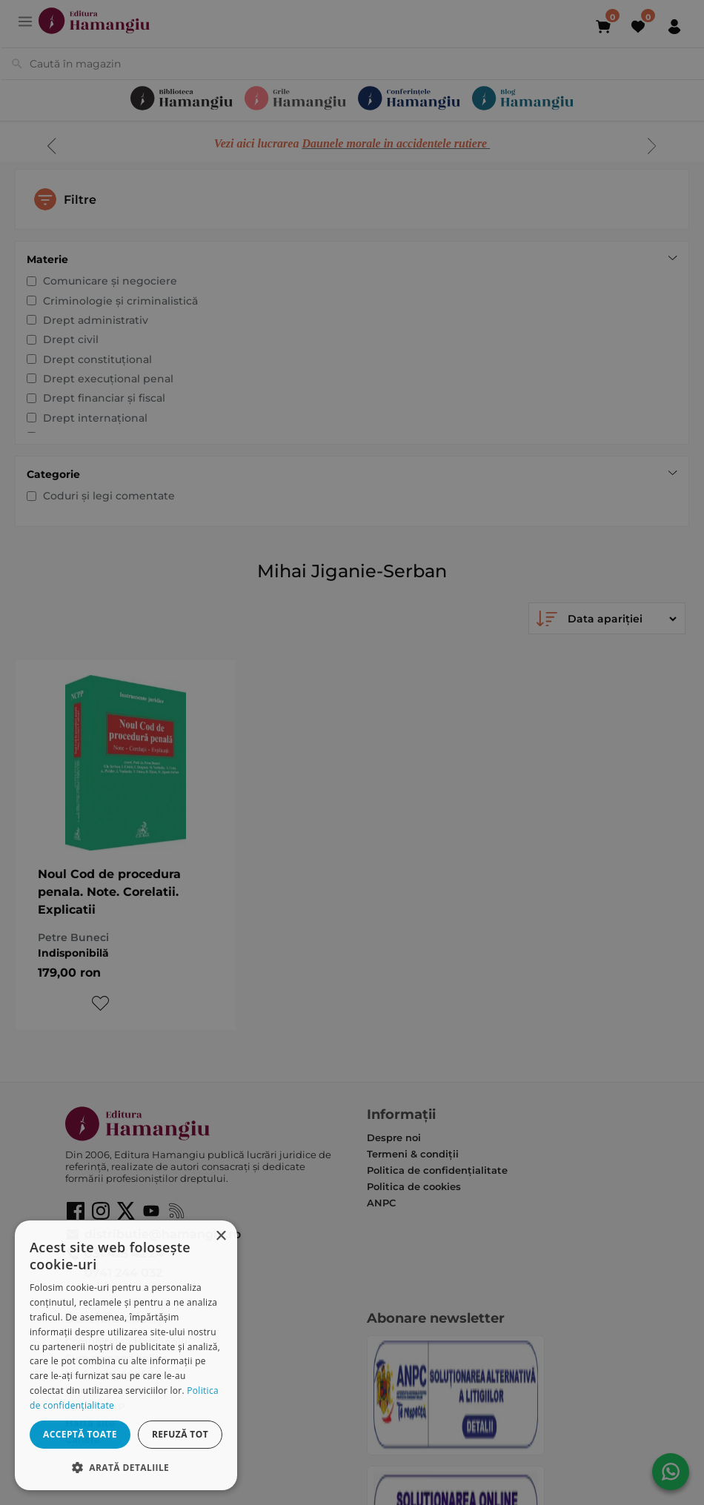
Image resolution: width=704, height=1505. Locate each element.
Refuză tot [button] (180, 1434)
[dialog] (126, 1355)
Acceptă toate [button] (80, 1434)
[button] (126, 1466)
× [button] (220, 1236)
